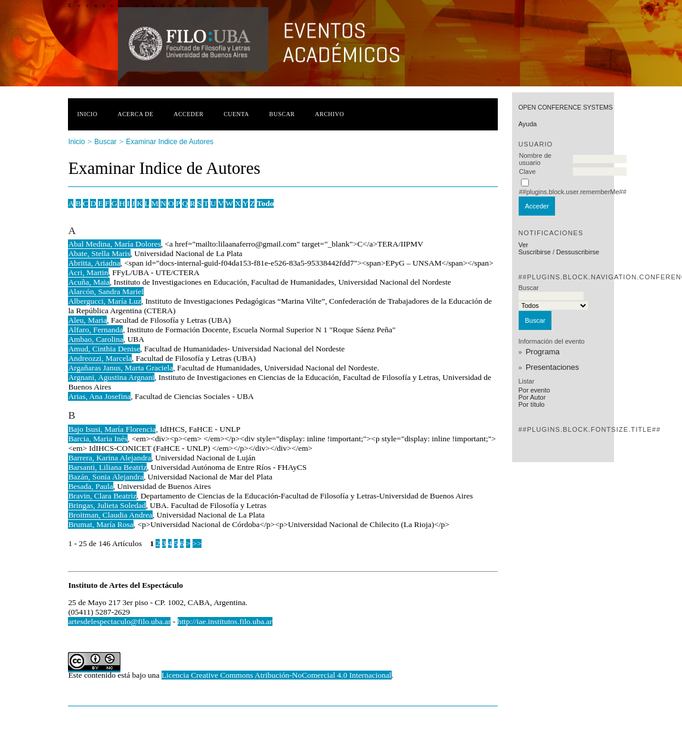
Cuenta (236, 114)
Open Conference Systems (565, 107)
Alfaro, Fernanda (95, 329)
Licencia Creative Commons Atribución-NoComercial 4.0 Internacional (277, 675)
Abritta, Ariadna (94, 262)
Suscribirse (534, 251)
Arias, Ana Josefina (99, 396)
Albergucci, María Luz (104, 301)
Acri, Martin (88, 272)
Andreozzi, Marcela (100, 358)
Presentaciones (552, 367)
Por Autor (531, 397)
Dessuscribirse (577, 251)
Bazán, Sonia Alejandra (106, 476)
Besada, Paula (90, 486)
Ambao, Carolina (95, 339)
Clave (527, 171)
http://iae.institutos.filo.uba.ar (225, 621)
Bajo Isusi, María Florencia (112, 429)
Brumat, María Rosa (100, 524)
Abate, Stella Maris (99, 253)
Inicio (87, 114)
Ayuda (527, 123)
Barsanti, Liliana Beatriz (107, 467)
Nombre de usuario (535, 159)
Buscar (282, 114)
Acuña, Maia (88, 282)
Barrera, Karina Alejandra (109, 457)
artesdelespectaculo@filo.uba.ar (119, 621)
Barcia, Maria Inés (98, 438)
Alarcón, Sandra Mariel (106, 291)
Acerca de (135, 114)
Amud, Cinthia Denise (104, 348)
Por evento (534, 390)
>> (197, 543)
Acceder (188, 114)
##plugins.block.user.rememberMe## (572, 191)
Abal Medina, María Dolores (114, 243)
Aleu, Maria (87, 320)
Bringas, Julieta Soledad (106, 505)
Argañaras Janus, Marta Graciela (120, 367)
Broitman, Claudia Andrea (110, 514)
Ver (523, 244)
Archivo (329, 114)
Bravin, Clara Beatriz (102, 495)
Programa (543, 351)
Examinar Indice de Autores (169, 142)
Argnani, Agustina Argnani (111, 377)
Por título (531, 404)
